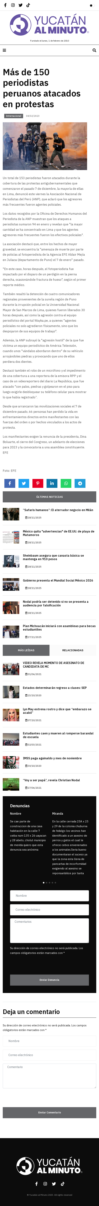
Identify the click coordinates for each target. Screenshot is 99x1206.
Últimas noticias (49, 497)
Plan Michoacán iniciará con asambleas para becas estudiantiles (59, 628)
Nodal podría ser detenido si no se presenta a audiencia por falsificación (56, 604)
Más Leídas (26, 650)
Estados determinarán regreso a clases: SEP (55, 688)
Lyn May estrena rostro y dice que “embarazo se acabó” (57, 711)
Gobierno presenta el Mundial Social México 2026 (58, 580)
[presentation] (31, 962)
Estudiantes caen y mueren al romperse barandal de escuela (58, 735)
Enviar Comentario (49, 1113)
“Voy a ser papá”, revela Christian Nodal (51, 780)
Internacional (13, 116)
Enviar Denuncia (49, 980)
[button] (43, 882)
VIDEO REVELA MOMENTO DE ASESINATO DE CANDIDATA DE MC (53, 665)
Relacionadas (72, 650)
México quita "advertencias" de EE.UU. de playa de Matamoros (58, 533)
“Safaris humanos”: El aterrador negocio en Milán (58, 510)
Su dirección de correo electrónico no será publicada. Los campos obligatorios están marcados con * (46, 950)
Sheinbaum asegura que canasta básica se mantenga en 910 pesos (53, 557)
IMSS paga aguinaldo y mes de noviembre (52, 758)
